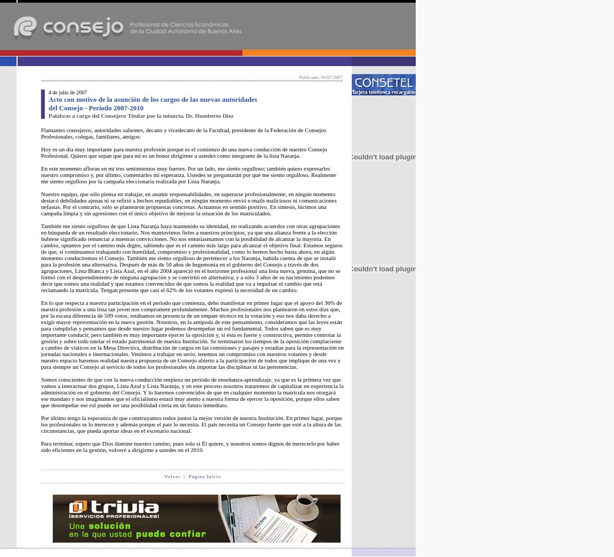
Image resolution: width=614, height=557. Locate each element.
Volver (172, 476)
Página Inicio (205, 476)
